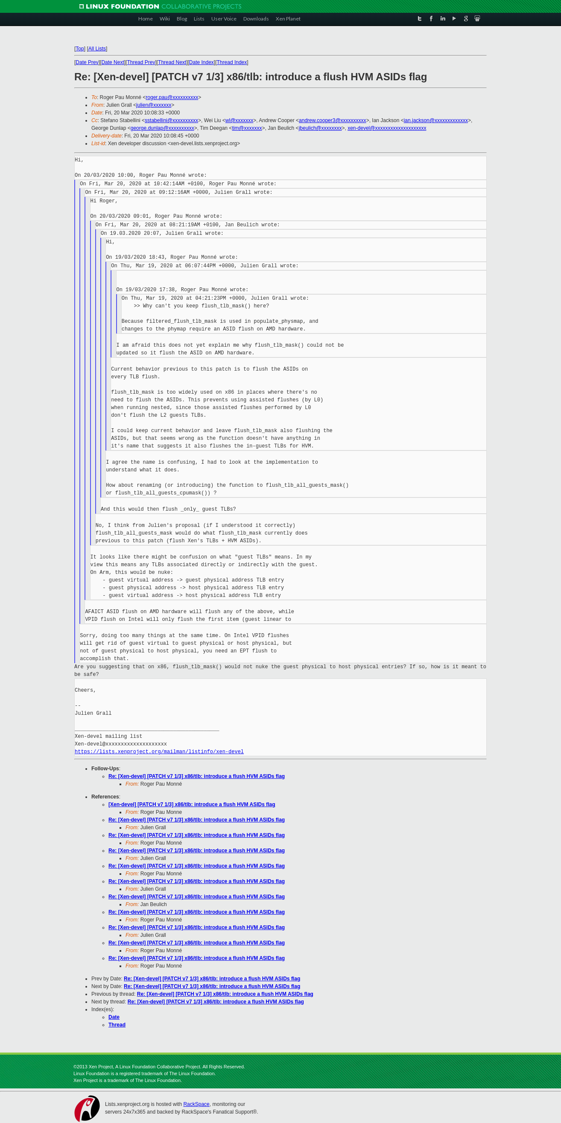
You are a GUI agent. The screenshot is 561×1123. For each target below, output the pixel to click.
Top (80, 49)
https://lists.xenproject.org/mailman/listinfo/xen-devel (159, 751)
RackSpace (196, 1104)
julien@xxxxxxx (153, 105)
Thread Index (232, 62)
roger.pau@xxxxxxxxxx (172, 97)
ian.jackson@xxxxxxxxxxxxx (436, 120)
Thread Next (172, 62)
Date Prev (87, 62)
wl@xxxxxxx (239, 120)
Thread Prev (141, 62)
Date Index (201, 62)
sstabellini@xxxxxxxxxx (171, 120)
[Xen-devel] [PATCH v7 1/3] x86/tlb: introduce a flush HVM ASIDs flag (191, 804)
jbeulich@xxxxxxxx (320, 128)
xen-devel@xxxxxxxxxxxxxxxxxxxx (387, 128)
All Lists (97, 49)
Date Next (112, 62)
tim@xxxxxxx (247, 128)
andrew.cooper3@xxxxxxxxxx (332, 120)
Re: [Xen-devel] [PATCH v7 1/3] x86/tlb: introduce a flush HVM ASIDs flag (196, 776)
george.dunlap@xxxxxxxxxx (162, 128)
